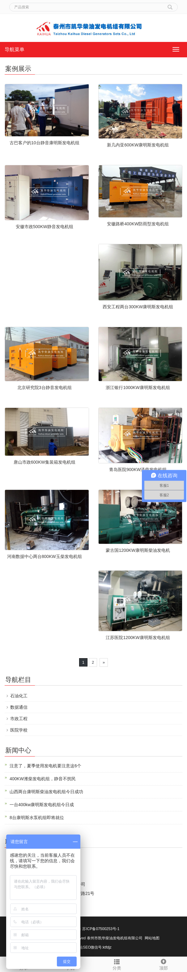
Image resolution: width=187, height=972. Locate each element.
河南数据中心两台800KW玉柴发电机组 (44, 556)
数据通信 (19, 707)
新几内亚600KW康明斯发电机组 (138, 144)
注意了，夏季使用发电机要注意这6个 (45, 765)
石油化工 (19, 695)
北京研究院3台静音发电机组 (44, 387)
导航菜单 (14, 49)
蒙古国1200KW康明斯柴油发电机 (138, 550)
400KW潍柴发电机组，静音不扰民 (43, 778)
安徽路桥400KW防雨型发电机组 (138, 223)
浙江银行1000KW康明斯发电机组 (138, 387)
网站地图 (152, 938)
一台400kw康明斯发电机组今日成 (42, 804)
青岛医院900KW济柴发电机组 (138, 469)
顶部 (163, 963)
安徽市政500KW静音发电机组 (44, 226)
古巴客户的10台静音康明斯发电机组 (44, 142)
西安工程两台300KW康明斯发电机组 (138, 306)
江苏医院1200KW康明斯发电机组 (138, 637)
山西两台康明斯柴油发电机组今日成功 (46, 791)
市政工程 (19, 718)
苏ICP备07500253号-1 (100, 929)
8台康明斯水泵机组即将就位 (37, 817)
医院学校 (19, 730)
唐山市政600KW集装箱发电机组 (44, 462)
